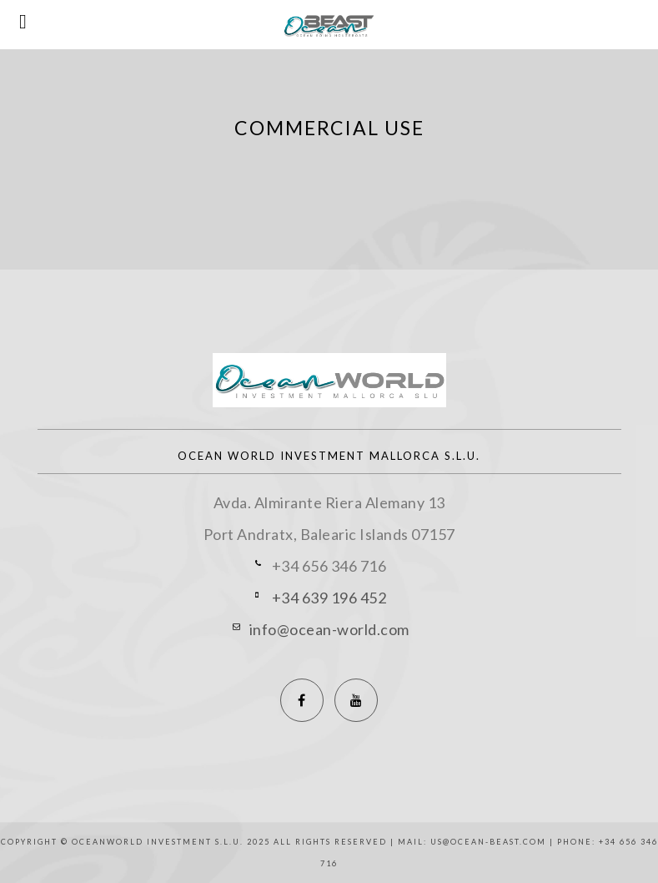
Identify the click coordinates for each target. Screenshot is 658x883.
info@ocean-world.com (329, 629)
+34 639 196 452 (329, 597)
